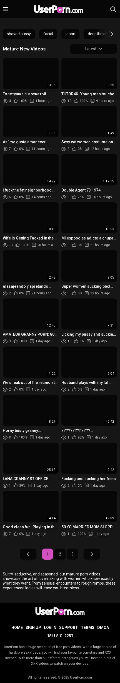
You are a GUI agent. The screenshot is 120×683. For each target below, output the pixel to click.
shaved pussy (19, 34)
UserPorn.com (81, 677)
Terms (87, 627)
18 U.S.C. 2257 (60, 636)
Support (68, 627)
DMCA (103, 627)
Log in (50, 627)
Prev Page (28, 554)
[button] (106, 34)
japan (70, 34)
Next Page (92, 554)
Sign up (33, 627)
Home (17, 627)
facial (48, 34)
